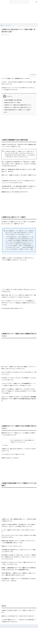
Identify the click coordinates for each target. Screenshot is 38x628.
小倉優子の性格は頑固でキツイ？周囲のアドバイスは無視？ (17, 109)
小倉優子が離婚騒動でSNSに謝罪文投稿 (13, 100)
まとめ (5, 112)
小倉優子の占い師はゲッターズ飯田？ (12, 102)
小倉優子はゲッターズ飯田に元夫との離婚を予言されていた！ (18, 105)
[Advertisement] (19, 14)
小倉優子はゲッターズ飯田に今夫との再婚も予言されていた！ (18, 107)
